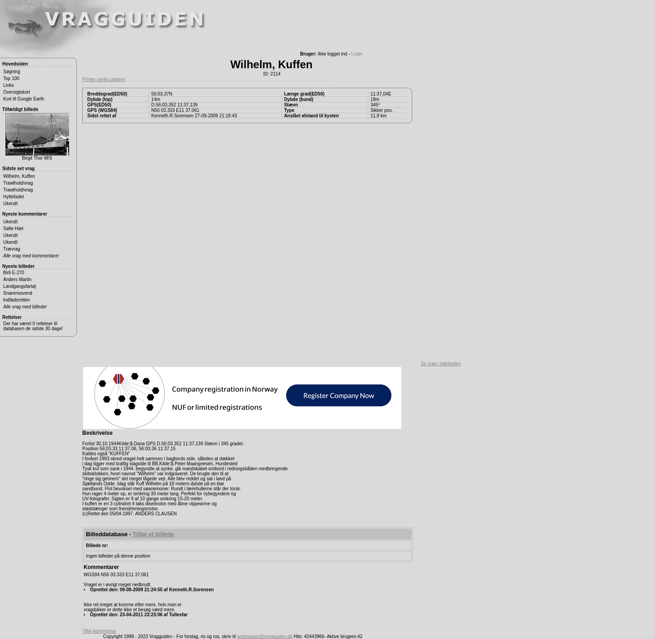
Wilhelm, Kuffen (19, 176)
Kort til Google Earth (23, 98)
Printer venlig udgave (103, 79)
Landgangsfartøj (19, 286)
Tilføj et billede (153, 534)
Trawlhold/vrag (18, 183)
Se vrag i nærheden (441, 363)
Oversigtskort (16, 92)
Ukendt (10, 203)
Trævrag (11, 249)
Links (8, 85)
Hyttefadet (13, 196)
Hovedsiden (15, 63)
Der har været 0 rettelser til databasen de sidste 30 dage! (33, 326)
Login (356, 53)
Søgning (11, 71)
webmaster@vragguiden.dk (264, 636)
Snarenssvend (17, 293)
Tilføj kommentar (99, 631)
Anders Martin (17, 279)
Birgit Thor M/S (37, 137)
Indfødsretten (16, 299)
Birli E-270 (13, 272)
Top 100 (11, 78)
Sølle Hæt (13, 228)
